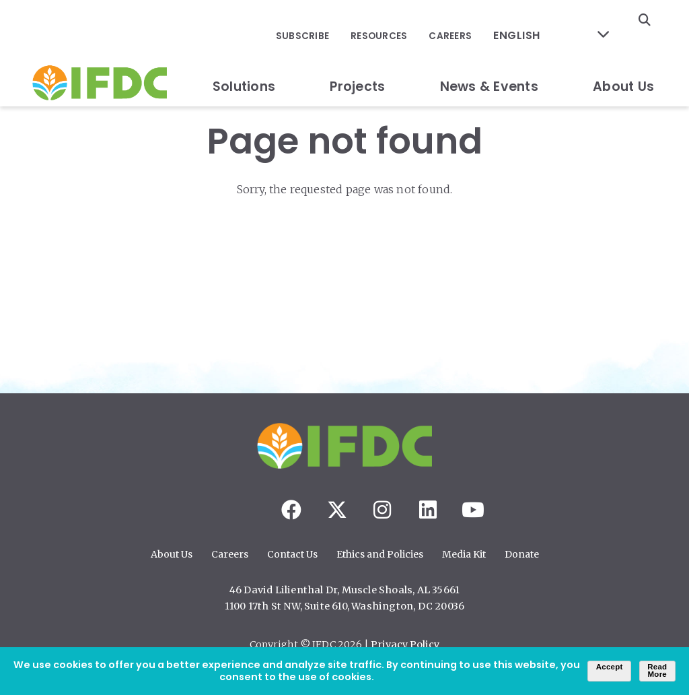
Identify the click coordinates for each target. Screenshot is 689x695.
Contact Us (292, 554)
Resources (401, 20)
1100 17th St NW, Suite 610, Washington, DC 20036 (345, 606)
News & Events (489, 56)
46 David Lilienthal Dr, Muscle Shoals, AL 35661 (344, 590)
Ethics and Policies (379, 554)
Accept (609, 667)
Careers (469, 20)
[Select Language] (560, 20)
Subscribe (328, 20)
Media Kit (464, 554)
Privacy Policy (405, 644)
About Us (623, 56)
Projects (357, 56)
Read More (657, 671)
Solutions (244, 56)
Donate (522, 554)
